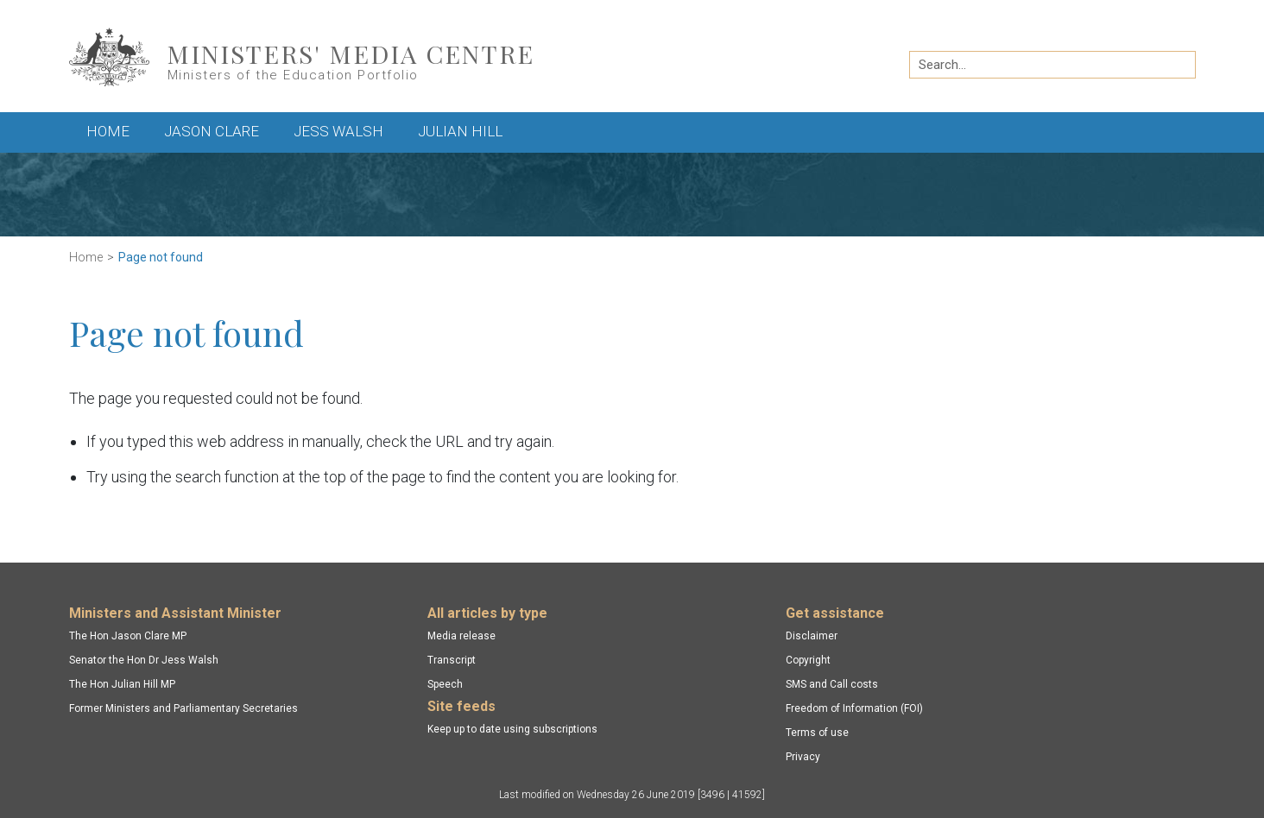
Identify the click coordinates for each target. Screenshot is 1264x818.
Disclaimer (811, 636)
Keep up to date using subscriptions (512, 729)
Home (108, 131)
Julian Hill (460, 131)
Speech (445, 684)
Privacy (803, 757)
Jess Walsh (338, 131)
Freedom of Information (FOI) (854, 708)
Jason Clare (211, 131)
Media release (461, 636)
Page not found (160, 257)
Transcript (451, 660)
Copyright (808, 660)
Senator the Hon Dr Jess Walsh (143, 660)
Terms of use (817, 733)
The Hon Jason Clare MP (127, 636)
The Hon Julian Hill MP (122, 684)
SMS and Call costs (832, 684)
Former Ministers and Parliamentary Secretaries (183, 708)
